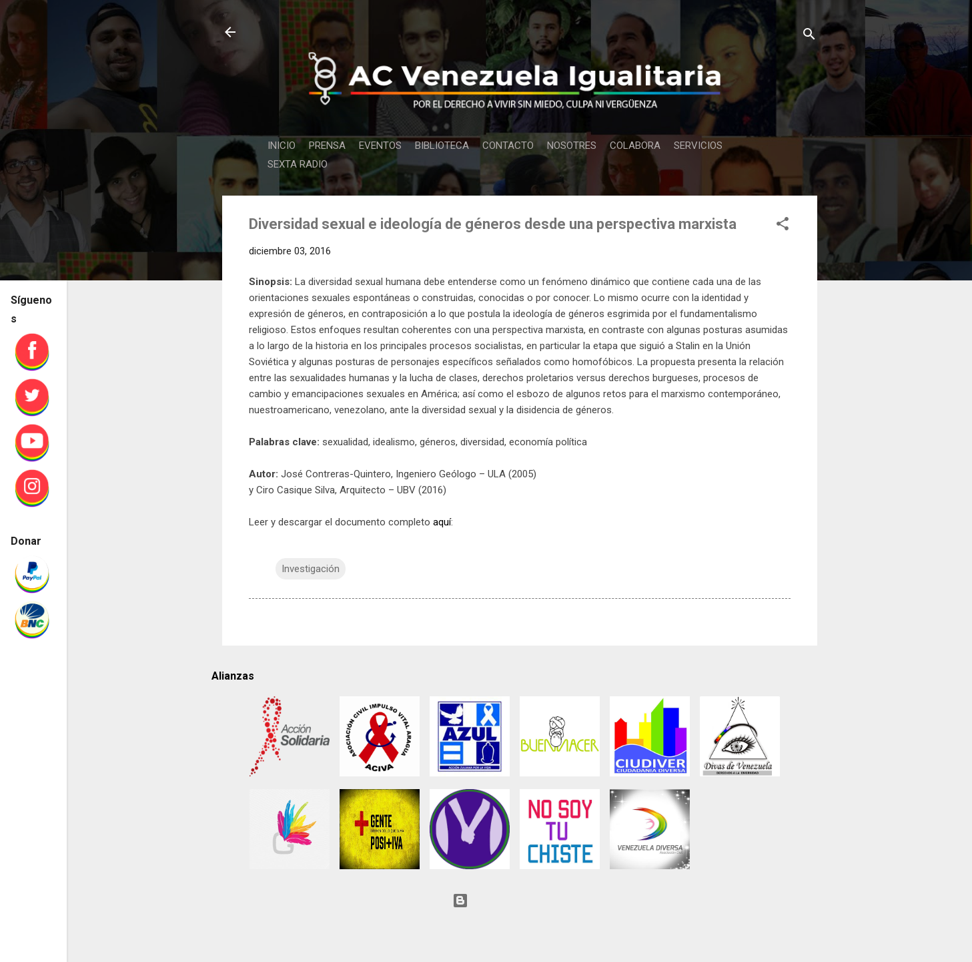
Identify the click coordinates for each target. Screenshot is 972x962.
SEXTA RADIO (298, 164)
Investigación (311, 569)
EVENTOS (380, 146)
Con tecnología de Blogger (519, 901)
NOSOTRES (571, 146)
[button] (783, 226)
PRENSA (327, 146)
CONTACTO (508, 146)
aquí (442, 522)
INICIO (282, 146)
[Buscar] (809, 36)
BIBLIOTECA (442, 146)
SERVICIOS (698, 146)
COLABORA (635, 146)
